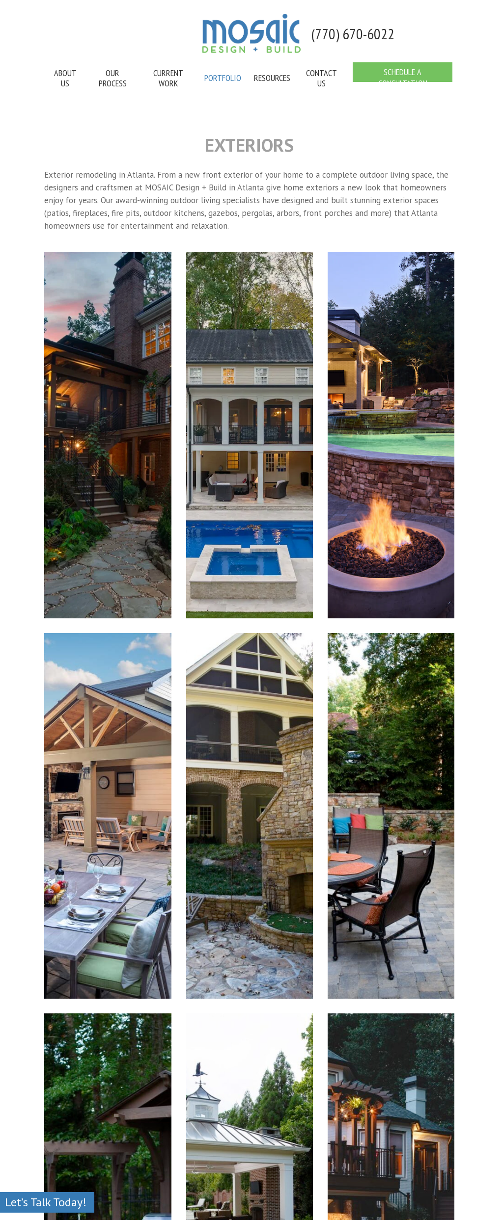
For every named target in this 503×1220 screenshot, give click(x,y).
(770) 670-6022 (352, 33)
